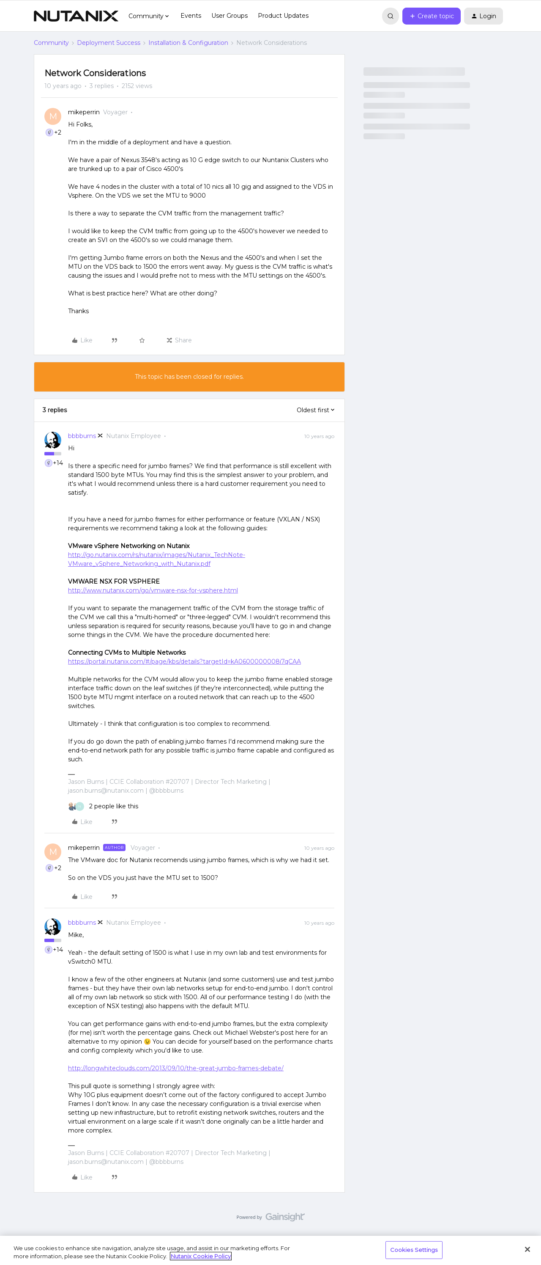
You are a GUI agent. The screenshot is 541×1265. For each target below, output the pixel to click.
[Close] (527, 1249)
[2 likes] (103, 806)
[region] (270, 1250)
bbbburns (82, 436)
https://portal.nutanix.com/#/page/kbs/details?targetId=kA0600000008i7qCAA (184, 661)
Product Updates (283, 15)
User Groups (229, 15)
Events (190, 15)
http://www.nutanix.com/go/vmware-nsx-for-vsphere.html (153, 590)
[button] (431, 16)
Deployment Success (108, 43)
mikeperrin (84, 112)
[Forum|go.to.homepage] (76, 16)
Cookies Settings (414, 1249)
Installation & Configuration (188, 43)
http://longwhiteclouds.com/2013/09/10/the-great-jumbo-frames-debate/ (176, 1068)
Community (51, 43)
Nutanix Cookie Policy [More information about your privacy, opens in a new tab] (201, 1256)
